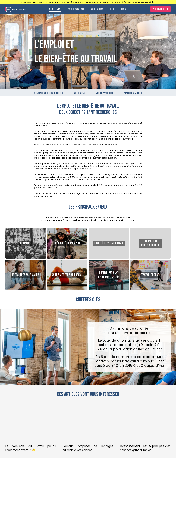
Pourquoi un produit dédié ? (48, 93)
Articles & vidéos (133, 93)
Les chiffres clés (104, 93)
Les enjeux (79, 93)
